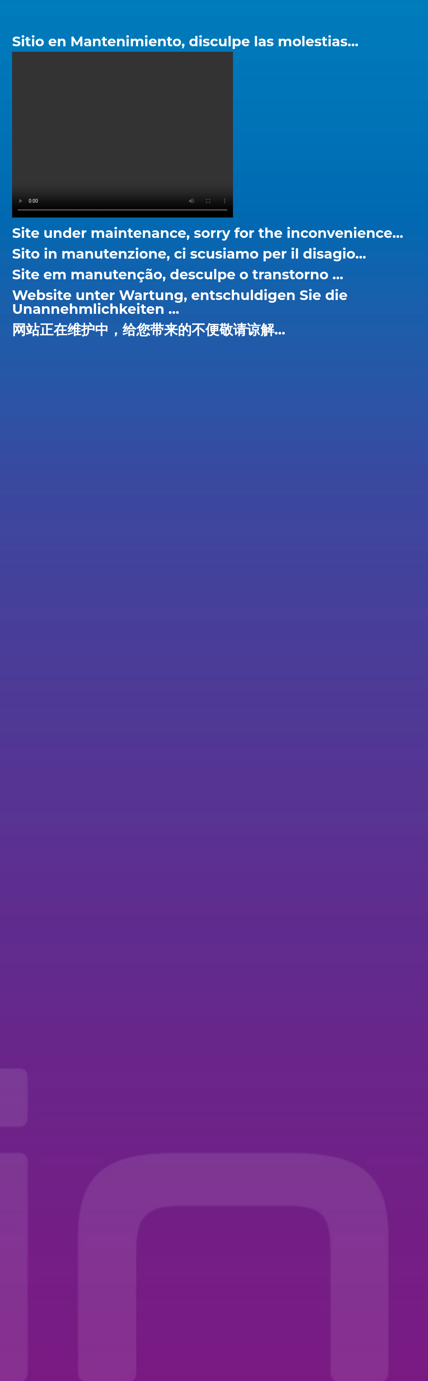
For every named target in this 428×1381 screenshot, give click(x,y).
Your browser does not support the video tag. (122, 135)
